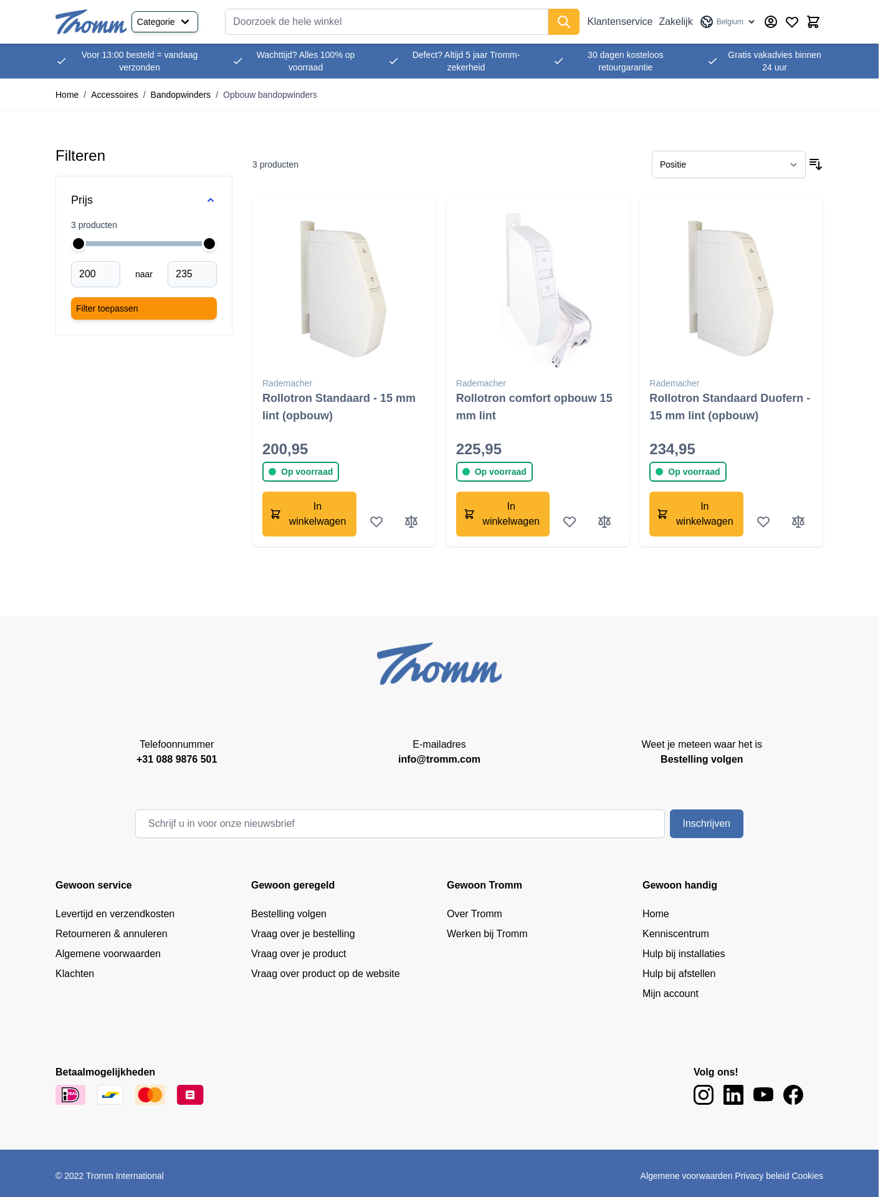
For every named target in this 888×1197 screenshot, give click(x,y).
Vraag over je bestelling (303, 933)
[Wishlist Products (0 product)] (792, 22)
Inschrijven (706, 823)
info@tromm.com (439, 759)
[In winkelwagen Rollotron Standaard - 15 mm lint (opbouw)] (309, 514)
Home (67, 95)
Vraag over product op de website (325, 973)
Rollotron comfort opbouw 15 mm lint (534, 407)
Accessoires (114, 95)
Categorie (165, 21)
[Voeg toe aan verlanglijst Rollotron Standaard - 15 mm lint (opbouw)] (376, 522)
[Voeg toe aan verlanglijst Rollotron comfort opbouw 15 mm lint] (570, 522)
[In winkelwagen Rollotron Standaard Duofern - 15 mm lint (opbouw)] (696, 514)
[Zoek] (564, 22)
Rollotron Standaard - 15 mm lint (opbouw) (339, 407)
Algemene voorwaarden (108, 953)
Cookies (807, 1176)
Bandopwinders (181, 95)
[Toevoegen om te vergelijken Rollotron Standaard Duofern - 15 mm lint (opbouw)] (798, 522)
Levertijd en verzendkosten (114, 913)
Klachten (74, 973)
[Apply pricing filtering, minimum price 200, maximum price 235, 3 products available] (144, 308)
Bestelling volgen (289, 913)
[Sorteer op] (729, 164)
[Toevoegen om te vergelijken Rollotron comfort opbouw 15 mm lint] (604, 522)
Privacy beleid (762, 1176)
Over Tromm (474, 913)
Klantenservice (619, 21)
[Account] (771, 22)
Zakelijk (675, 21)
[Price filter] (144, 200)
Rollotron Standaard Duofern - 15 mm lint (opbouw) (729, 407)
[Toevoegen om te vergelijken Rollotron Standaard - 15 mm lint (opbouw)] (411, 522)
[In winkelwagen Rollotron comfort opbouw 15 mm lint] (503, 514)
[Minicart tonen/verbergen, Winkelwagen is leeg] (813, 22)
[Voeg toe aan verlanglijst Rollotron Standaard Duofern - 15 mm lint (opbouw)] (763, 522)
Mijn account (670, 993)
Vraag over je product (298, 953)
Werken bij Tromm (487, 933)
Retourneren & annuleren (111, 933)
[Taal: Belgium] (728, 22)
